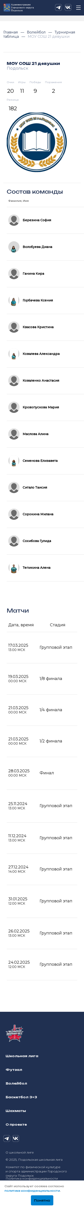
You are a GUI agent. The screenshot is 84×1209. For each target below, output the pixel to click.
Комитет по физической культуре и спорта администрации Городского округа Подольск (36, 1171)
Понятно (42, 1200)
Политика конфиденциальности (32, 1178)
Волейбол (37, 32)
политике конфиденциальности (32, 1190)
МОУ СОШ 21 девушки (49, 36)
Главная (11, 32)
